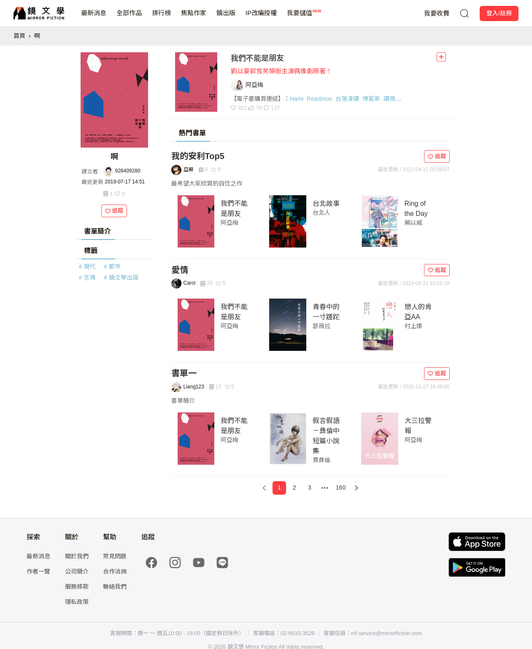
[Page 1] (279, 488)
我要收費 (436, 13)
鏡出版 (225, 18)
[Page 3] (309, 488)
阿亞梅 (229, 222)
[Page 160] (340, 488)
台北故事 (326, 203)
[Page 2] (294, 488)
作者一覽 (38, 571)
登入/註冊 (499, 13)
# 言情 (87, 277)
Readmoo (319, 98)
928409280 (127, 171)
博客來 (371, 98)
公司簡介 (77, 571)
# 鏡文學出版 (121, 277)
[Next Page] (356, 488)
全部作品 (129, 18)
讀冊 (389, 98)
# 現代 (87, 266)
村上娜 (413, 326)
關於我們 (77, 556)
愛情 (179, 270)
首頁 (19, 35)
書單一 (184, 373)
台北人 (321, 212)
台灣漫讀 (347, 98)
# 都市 (112, 266)
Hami (297, 98)
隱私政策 (77, 601)
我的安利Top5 (197, 156)
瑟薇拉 (321, 326)
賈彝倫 (321, 460)
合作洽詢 (115, 571)
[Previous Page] (264, 488)
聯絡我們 (115, 586)
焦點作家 (193, 18)
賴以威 (413, 222)
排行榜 (161, 18)
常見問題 (115, 556)
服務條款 (77, 586)
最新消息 (93, 18)
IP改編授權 (261, 18)
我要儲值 (299, 18)
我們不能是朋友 (257, 58)
